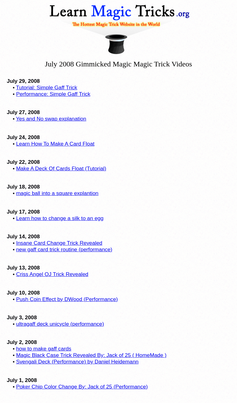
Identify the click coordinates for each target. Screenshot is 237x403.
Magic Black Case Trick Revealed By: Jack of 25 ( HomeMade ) (91, 355)
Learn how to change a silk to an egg (59, 218)
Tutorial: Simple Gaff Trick (46, 87)
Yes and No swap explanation (51, 119)
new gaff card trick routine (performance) (64, 249)
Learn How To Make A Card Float (55, 144)
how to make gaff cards (43, 349)
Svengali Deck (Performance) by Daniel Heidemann (77, 361)
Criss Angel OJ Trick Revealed (52, 274)
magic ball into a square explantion (57, 193)
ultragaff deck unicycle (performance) (60, 324)
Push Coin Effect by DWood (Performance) (67, 299)
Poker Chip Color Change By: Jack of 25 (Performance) (82, 387)
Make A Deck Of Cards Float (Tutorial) (61, 168)
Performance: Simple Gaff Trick (53, 94)
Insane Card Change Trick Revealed (59, 243)
